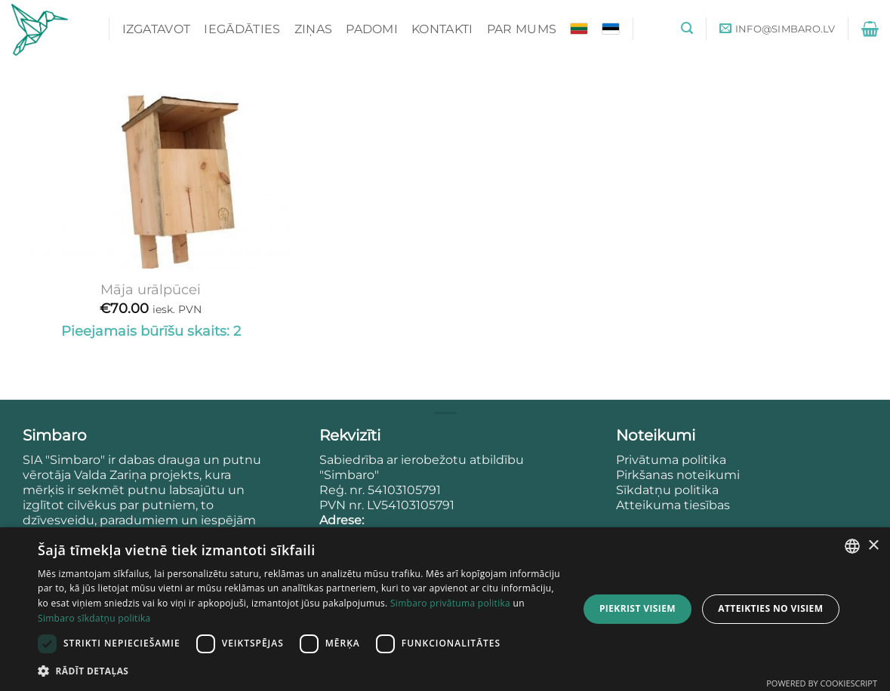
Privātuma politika (672, 460)
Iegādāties (242, 29)
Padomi (372, 29)
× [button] (873, 545)
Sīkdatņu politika (667, 490)
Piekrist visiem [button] (637, 608)
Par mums (522, 29)
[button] (687, 28)
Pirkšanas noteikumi (678, 475)
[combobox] (852, 546)
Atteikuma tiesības (673, 505)
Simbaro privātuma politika (450, 603)
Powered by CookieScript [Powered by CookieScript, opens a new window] (821, 683)
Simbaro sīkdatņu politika (94, 618)
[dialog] (445, 609)
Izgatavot (156, 29)
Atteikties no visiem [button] (770, 608)
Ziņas (313, 29)
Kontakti (442, 29)
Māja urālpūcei (150, 289)
